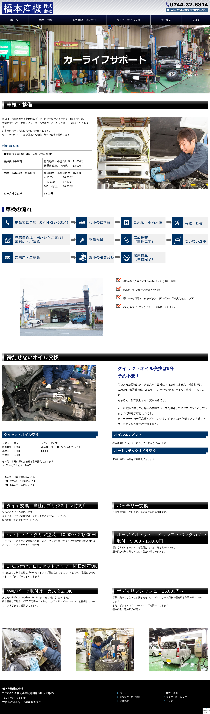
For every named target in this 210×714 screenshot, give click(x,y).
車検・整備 (45, 20)
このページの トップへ (206, 710)
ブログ (169, 701)
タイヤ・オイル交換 (128, 20)
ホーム (14, 20)
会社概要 (166, 20)
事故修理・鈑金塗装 (84, 20)
